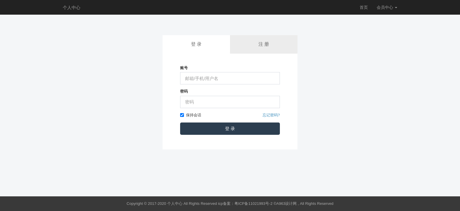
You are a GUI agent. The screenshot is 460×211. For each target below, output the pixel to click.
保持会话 (190, 115)
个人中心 (71, 7)
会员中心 (387, 7)
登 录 (196, 44)
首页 (364, 7)
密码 (184, 91)
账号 (184, 68)
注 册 (263, 44)
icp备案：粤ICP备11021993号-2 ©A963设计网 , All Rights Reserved (275, 203)
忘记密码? (271, 115)
